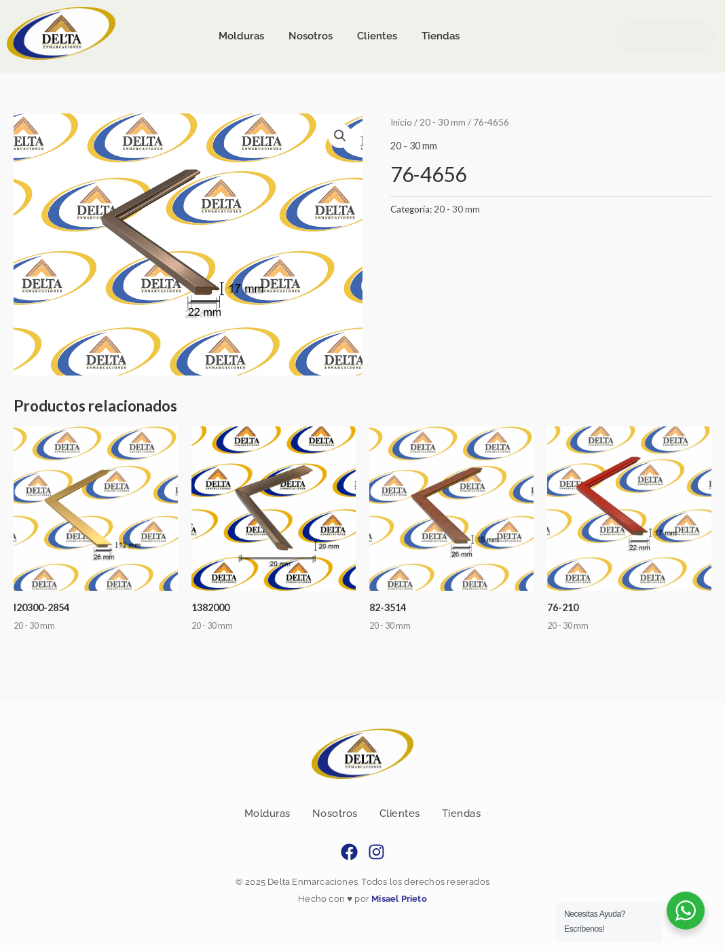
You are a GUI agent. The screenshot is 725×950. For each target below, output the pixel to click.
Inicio (401, 122)
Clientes (399, 814)
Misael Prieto (398, 899)
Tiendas (461, 814)
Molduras (267, 814)
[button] (340, 136)
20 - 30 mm (444, 122)
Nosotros (335, 814)
